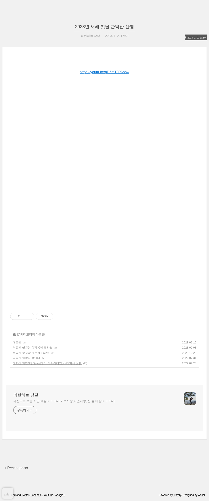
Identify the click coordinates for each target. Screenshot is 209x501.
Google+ (60, 495)
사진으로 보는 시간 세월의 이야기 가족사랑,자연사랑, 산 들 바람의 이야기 (64, 401)
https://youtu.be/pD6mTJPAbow (104, 72)
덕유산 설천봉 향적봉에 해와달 (32, 347)
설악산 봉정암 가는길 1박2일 (31, 353)
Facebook (36, 495)
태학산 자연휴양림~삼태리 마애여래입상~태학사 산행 (47, 363)
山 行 (16, 334)
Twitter (25, 495)
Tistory (177, 495)
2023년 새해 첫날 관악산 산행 (104, 26)
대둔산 (17, 342)
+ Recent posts (16, 468)
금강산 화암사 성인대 (26, 358)
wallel (201, 495)
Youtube (49, 495)
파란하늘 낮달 (25, 395)
